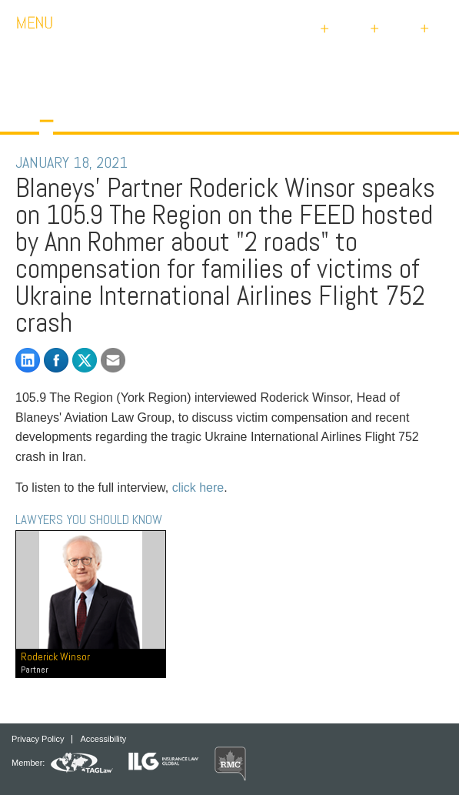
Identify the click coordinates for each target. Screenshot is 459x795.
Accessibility (103, 739)
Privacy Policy (38, 739)
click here (198, 487)
